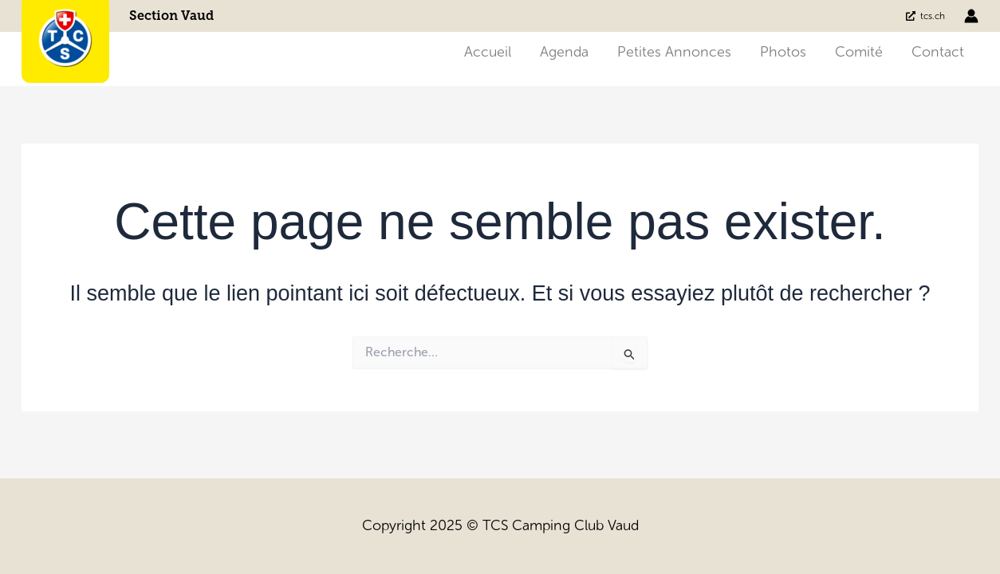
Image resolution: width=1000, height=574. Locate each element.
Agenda (564, 52)
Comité (859, 52)
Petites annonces (674, 52)
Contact (937, 52)
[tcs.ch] (925, 16)
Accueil (487, 52)
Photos (783, 52)
